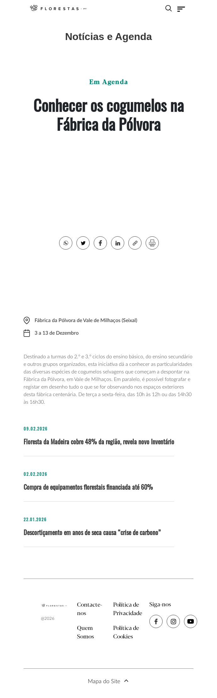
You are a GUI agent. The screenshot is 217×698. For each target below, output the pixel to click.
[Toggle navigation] (181, 9)
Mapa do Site (104, 681)
